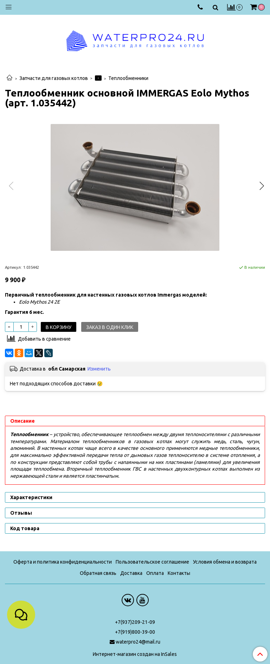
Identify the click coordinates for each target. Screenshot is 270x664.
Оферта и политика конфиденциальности (62, 562)
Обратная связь (98, 573)
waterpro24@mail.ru (138, 642)
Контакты (179, 573)
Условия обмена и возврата (225, 562)
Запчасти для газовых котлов (53, 78)
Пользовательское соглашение (152, 562)
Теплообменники (128, 78)
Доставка (131, 573)
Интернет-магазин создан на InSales (135, 654)
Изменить (99, 369)
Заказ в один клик (109, 327)
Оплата (155, 573)
